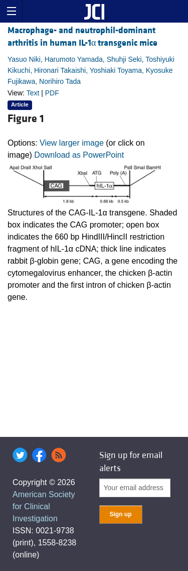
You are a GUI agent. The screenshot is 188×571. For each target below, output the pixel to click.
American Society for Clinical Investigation (44, 506)
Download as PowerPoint (79, 155)
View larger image (72, 143)
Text (33, 93)
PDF (52, 93)
